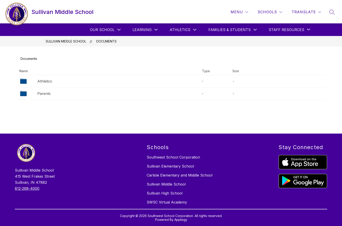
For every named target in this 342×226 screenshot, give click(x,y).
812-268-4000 (27, 188)
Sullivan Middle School (66, 41)
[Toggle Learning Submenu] (156, 30)
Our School (102, 29)
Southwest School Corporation (173, 157)
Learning (142, 29)
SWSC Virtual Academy (167, 202)
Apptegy (180, 220)
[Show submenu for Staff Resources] (286, 29)
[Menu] (239, 12)
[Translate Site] (306, 12)
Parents (44, 93)
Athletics (180, 29)
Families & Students (229, 29)
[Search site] (332, 12)
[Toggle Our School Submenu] (119, 30)
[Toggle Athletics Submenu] (195, 30)
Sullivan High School (164, 193)
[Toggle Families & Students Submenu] (255, 30)
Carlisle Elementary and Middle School (179, 175)
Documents (106, 41)
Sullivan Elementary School (170, 166)
